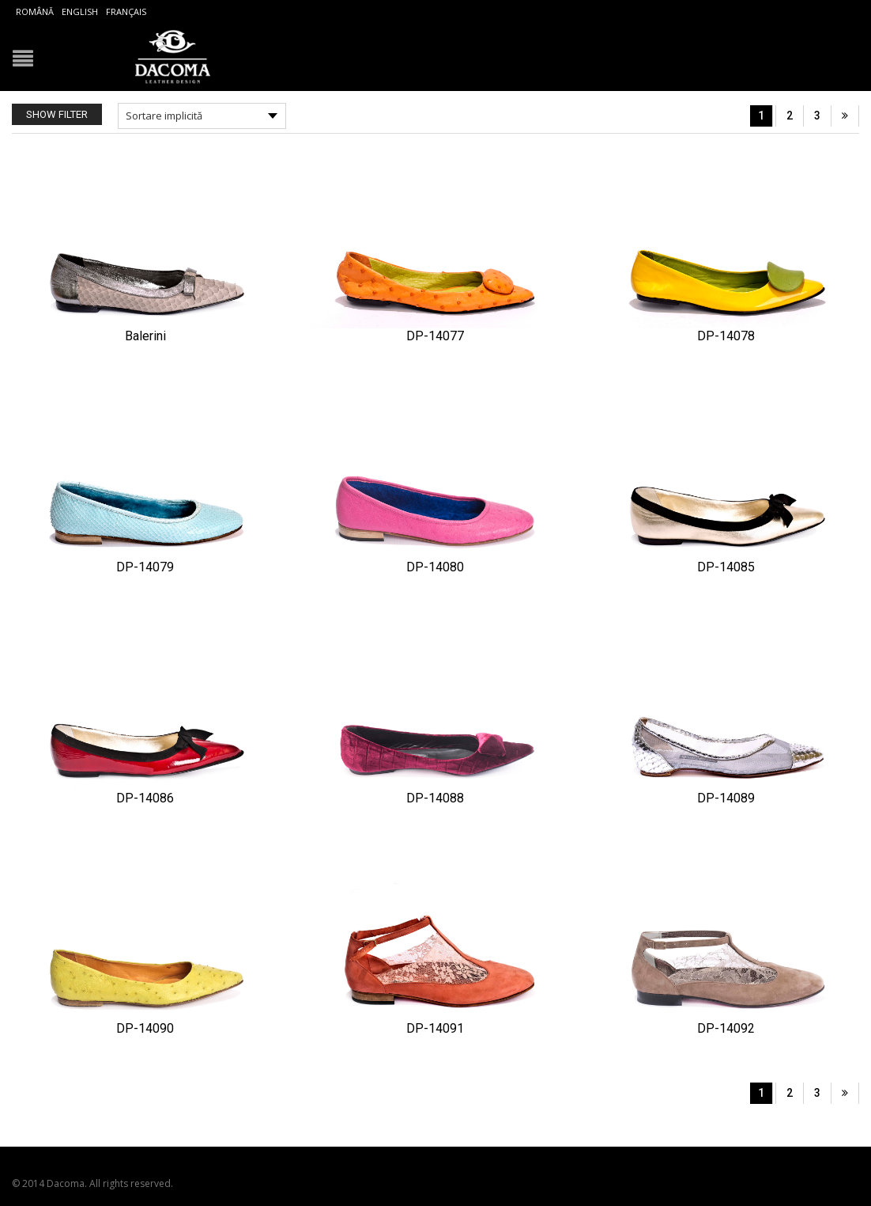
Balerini (145, 335)
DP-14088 (435, 798)
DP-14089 (726, 798)
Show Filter (57, 114)
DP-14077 (435, 335)
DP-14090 (145, 1028)
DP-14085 (726, 567)
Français (126, 11)
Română (35, 11)
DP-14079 (145, 567)
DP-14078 (726, 335)
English (80, 11)
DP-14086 (145, 798)
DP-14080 (435, 567)
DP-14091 (435, 1028)
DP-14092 (726, 1028)
